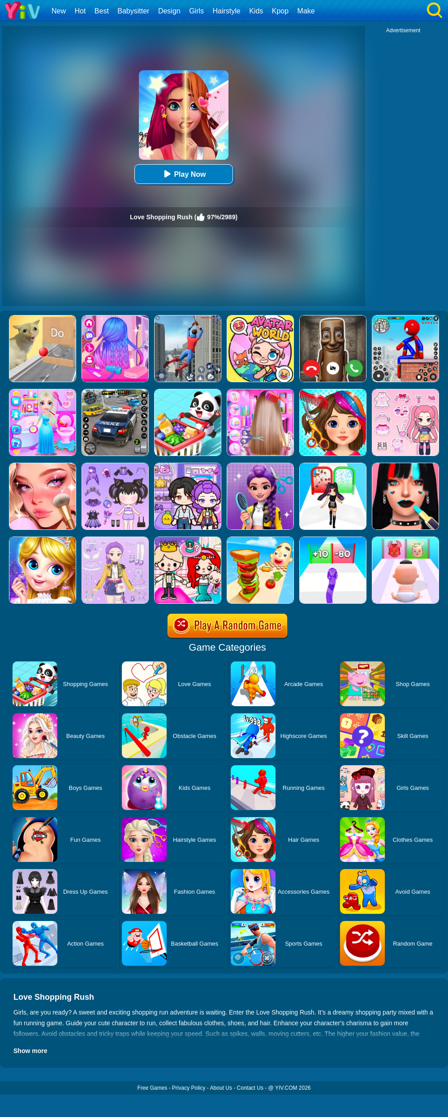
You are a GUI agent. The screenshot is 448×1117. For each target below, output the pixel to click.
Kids (256, 11)
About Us (221, 1088)
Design (169, 11)
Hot (80, 11)
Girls (196, 11)
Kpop (280, 11)
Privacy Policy (189, 1088)
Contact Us (250, 1088)
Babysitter (133, 11)
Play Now (183, 173)
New (59, 11)
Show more (30, 1050)
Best (102, 11)
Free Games (152, 1088)
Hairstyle (227, 11)
